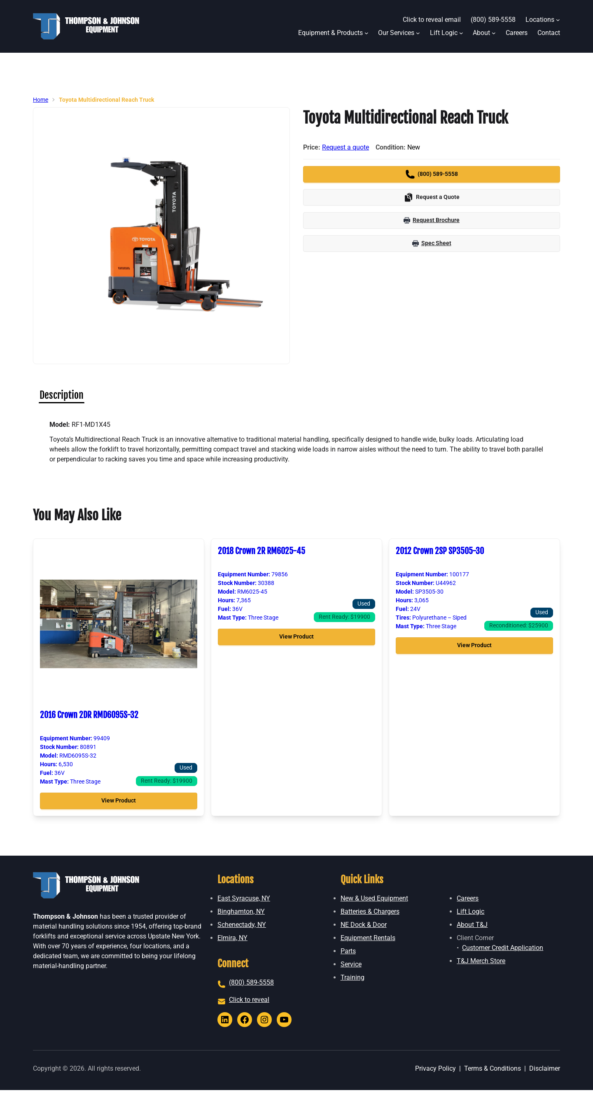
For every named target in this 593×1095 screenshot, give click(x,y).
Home (40, 99)
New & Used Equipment (374, 898)
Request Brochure (432, 220)
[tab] (61, 395)
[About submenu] (494, 33)
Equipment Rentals (368, 938)
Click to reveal (249, 1000)
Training (352, 977)
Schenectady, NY (241, 925)
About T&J (472, 925)
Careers (468, 898)
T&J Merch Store (481, 961)
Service (351, 964)
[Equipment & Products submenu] (366, 33)
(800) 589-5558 (251, 982)
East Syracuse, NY (243, 898)
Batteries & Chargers (370, 911)
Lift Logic (470, 911)
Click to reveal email (432, 19)
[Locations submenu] (558, 20)
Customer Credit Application (502, 948)
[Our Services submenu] (418, 33)
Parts (348, 951)
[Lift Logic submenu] (461, 33)
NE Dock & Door (364, 925)
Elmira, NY (232, 938)
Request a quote (345, 147)
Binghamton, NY (241, 911)
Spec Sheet (431, 243)
